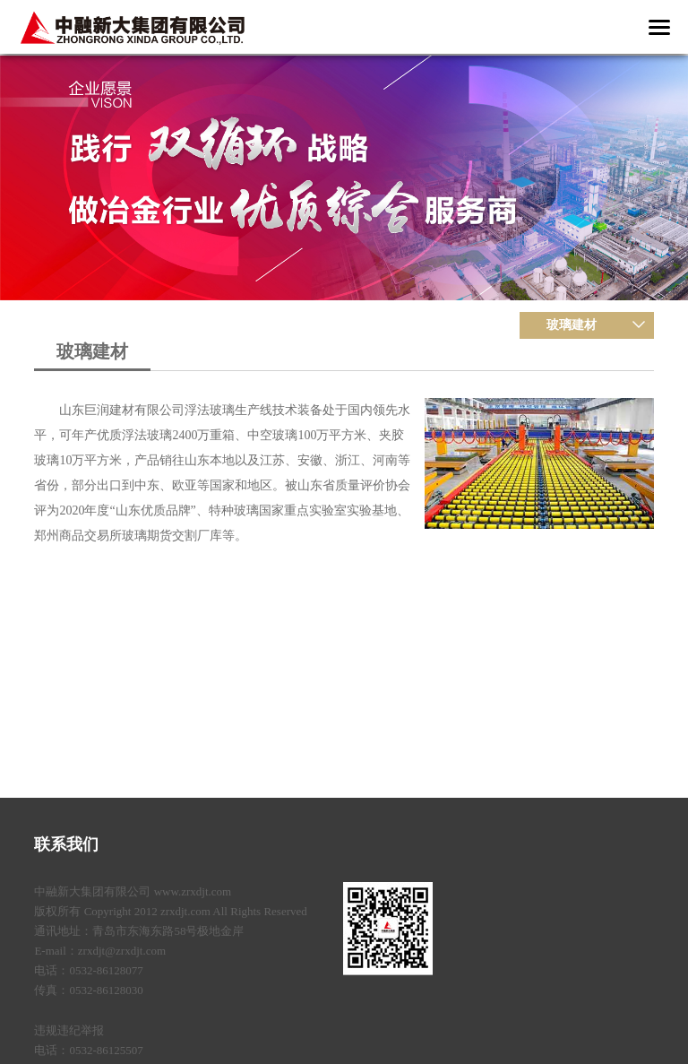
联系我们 (66, 844)
